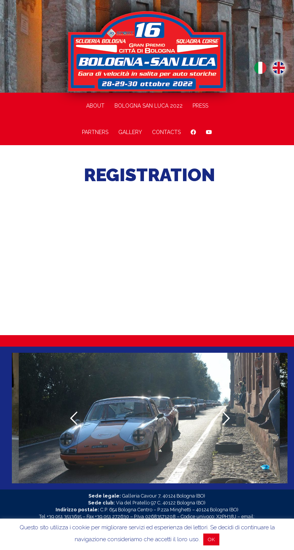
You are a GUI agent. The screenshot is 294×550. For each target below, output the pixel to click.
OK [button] (211, 539)
